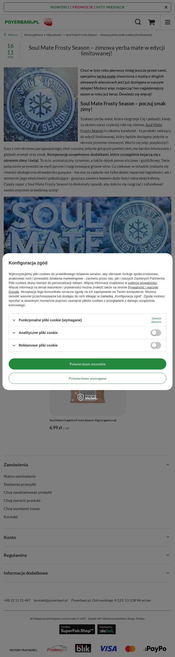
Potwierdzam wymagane (87, 378)
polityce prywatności (142, 283)
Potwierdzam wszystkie (88, 364)
